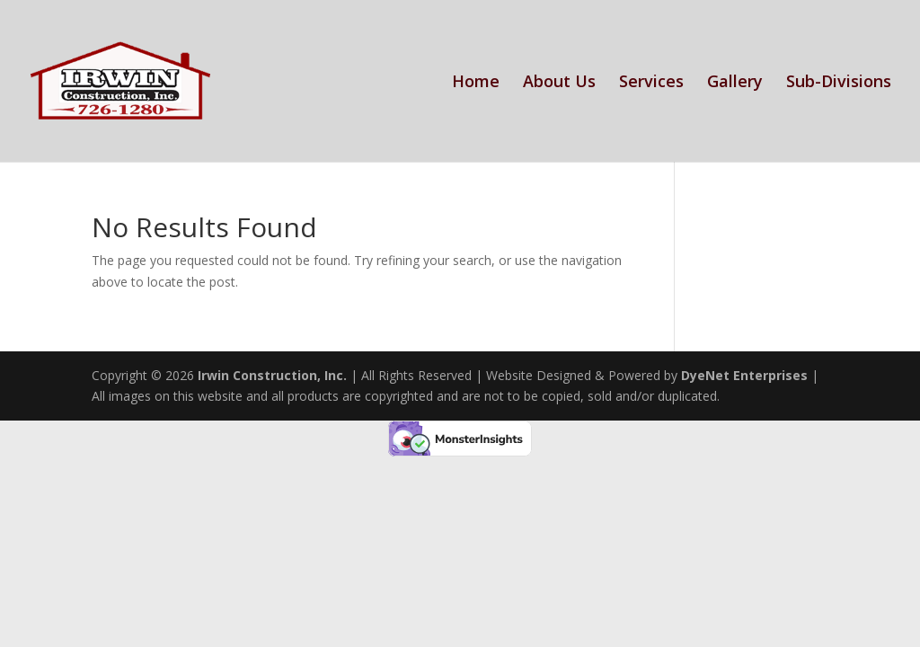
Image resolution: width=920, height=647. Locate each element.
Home (476, 83)
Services (651, 83)
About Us (559, 83)
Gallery (735, 83)
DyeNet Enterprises (744, 375)
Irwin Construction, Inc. (272, 375)
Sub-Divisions (838, 83)
